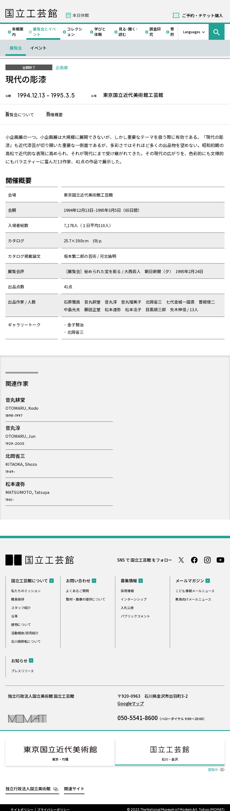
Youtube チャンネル (220, 560)
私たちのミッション (26, 591)
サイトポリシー (22, 805)
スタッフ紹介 (21, 608)
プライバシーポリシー (53, 805)
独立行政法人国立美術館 (27, 784)
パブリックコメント (135, 616)
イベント (38, 48)
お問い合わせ (78, 581)
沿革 (14, 616)
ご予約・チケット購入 (202, 15)
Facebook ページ (194, 560)
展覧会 (16, 48)
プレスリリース (22, 671)
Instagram (207, 560)
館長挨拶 (17, 599)
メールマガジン (189, 581)
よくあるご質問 (77, 591)
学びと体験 (100, 31)
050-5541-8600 (137, 718)
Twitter (181, 560)
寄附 (172, 31)
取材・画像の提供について (85, 599)
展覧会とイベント (44, 31)
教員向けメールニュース (193, 599)
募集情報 (129, 581)
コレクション (74, 31)
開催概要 (69, 115)
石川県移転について (26, 641)
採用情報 (127, 591)
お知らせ (19, 661)
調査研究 (155, 31)
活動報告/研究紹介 (25, 633)
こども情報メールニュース (194, 591)
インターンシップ (134, 599)
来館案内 (17, 31)
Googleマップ (130, 704)
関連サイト (74, 784)
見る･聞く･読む (128, 31)
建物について (21, 625)
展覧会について (22, 115)
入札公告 (127, 608)
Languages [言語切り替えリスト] (191, 31)
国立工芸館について (29, 581)
